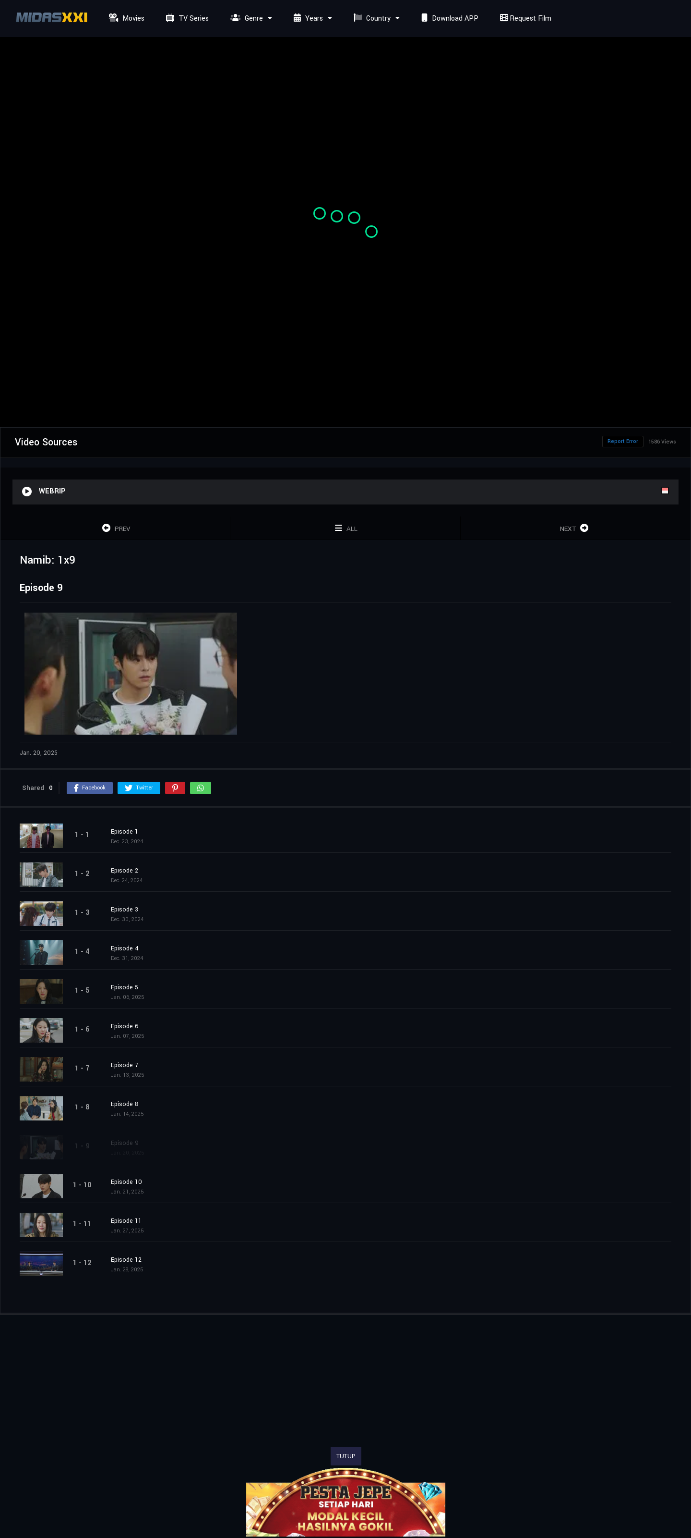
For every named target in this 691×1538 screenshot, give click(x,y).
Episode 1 (124, 831)
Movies (125, 18)
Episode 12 (126, 1259)
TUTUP (346, 1456)
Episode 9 (125, 1143)
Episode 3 (124, 909)
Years (307, 18)
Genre (245, 18)
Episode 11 (126, 1221)
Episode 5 (124, 987)
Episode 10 (126, 1182)
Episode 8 (125, 1104)
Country (371, 18)
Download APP (448, 18)
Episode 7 (124, 1065)
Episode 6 (125, 1026)
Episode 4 (125, 948)
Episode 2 (124, 870)
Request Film (524, 18)
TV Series (186, 18)
